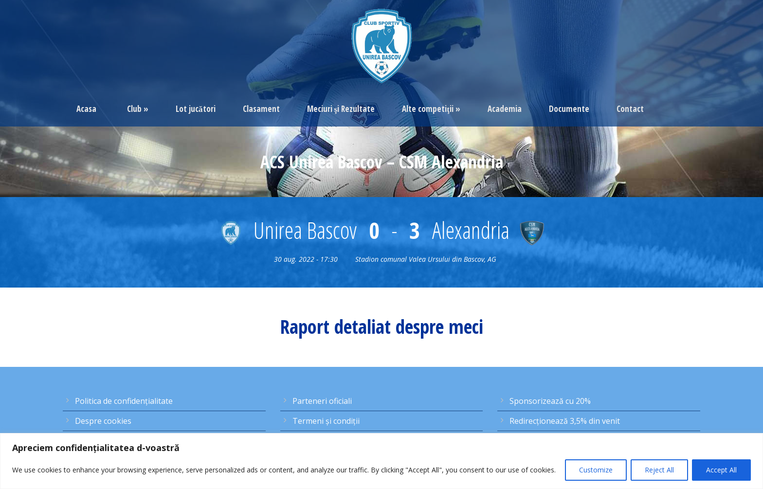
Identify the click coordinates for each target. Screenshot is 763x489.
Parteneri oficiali (322, 401)
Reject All (659, 469)
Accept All (721, 469)
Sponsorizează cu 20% (550, 401)
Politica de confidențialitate (124, 401)
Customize (596, 469)
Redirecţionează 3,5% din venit (564, 421)
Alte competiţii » (431, 108)
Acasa (86, 108)
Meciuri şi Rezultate (341, 108)
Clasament (261, 108)
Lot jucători (196, 108)
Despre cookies (103, 421)
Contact (630, 108)
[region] (381, 461)
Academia (505, 108)
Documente (569, 108)
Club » (137, 108)
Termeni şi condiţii (326, 421)
